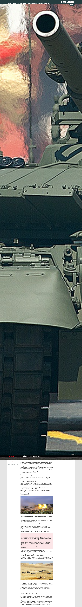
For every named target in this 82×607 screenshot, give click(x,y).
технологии (11, 456)
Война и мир (11, 3)
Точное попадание (21, 3)
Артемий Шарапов (12, 461)
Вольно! (40, 3)
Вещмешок (47, 3)
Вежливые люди (32, 3)
